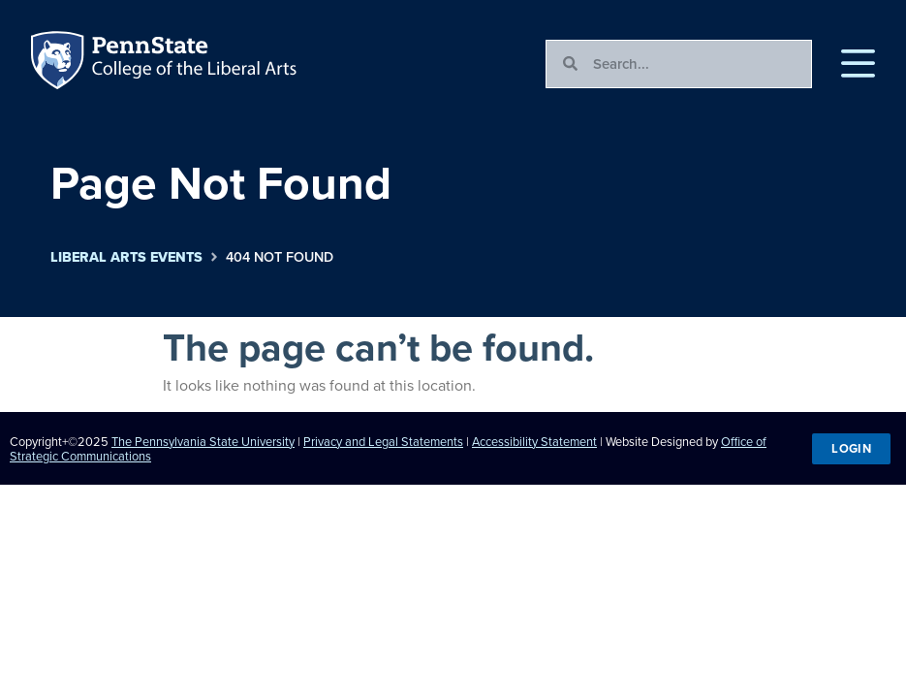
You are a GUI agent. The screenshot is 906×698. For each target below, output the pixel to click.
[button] (858, 64)
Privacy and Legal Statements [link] (383, 441)
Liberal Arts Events (126, 257)
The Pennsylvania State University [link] (203, 441)
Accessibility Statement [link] (534, 441)
